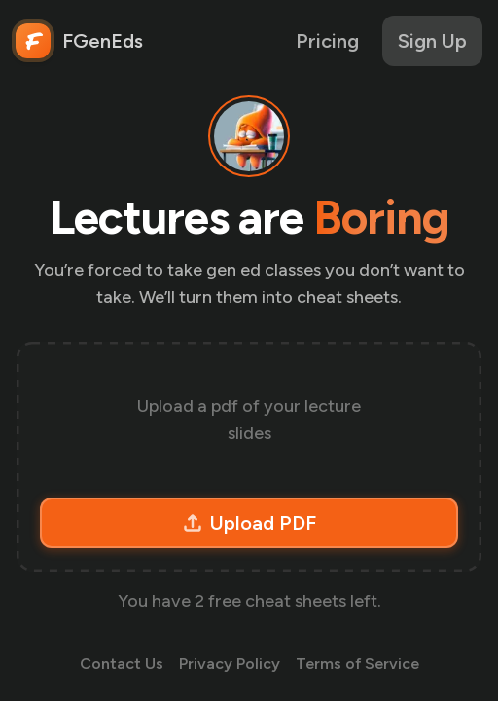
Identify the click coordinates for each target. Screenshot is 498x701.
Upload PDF (249, 523)
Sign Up (432, 41)
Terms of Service (357, 663)
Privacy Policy (229, 663)
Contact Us (121, 663)
